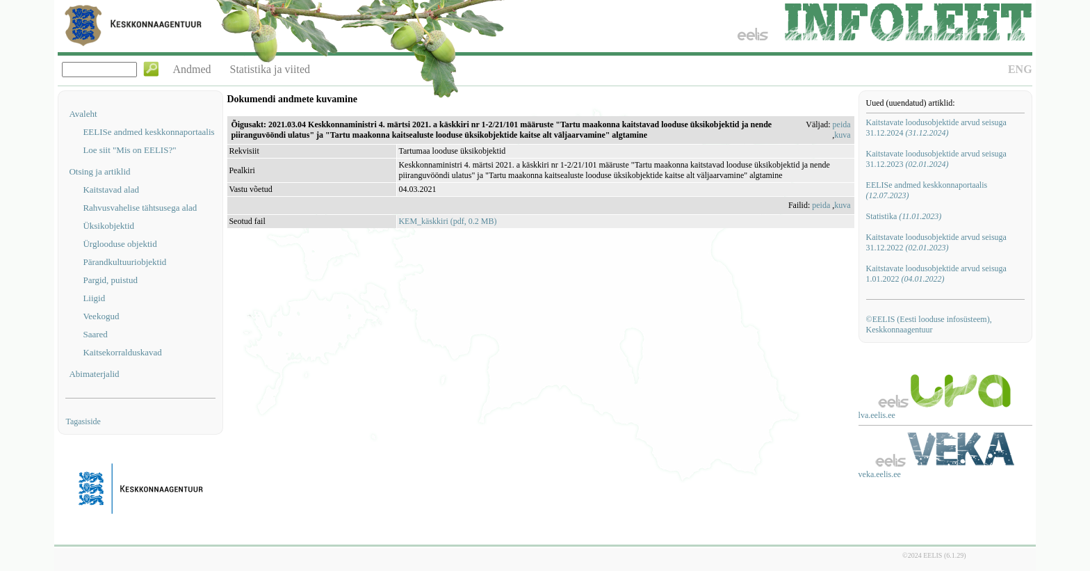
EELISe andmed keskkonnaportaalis (148, 132)
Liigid (94, 298)
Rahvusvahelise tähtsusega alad (140, 207)
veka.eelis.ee (880, 474)
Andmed (191, 69)
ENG (1020, 69)
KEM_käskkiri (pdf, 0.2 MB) (447, 221)
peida (842, 124)
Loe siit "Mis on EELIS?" (129, 150)
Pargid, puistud (110, 280)
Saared (95, 334)
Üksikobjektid (108, 225)
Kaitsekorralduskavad (122, 352)
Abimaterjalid (94, 374)
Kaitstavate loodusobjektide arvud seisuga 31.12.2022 (936, 242)
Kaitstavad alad (111, 189)
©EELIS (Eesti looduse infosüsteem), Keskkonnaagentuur (929, 324)
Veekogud (101, 316)
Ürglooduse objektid (119, 244)
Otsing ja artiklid (99, 171)
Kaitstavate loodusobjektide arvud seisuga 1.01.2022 (936, 274)
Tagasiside (82, 421)
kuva (842, 135)
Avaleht (83, 113)
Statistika (904, 216)
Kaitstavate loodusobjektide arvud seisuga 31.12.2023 (936, 159)
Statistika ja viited (270, 69)
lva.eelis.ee (877, 415)
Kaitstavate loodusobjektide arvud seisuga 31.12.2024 (936, 128)
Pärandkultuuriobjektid (124, 262)
